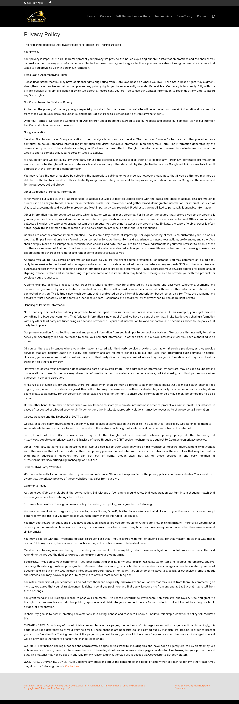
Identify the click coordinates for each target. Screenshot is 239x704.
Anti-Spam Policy (33, 685)
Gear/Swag (184, 16)
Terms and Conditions (133, 685)
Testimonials (163, 16)
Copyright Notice (53, 685)
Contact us (72, 666)
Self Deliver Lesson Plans (133, 16)
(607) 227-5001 (35, 3)
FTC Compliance (94, 685)
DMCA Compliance (73, 685)
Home (91, 16)
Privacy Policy (112, 685)
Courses (105, 16)
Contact (202, 16)
